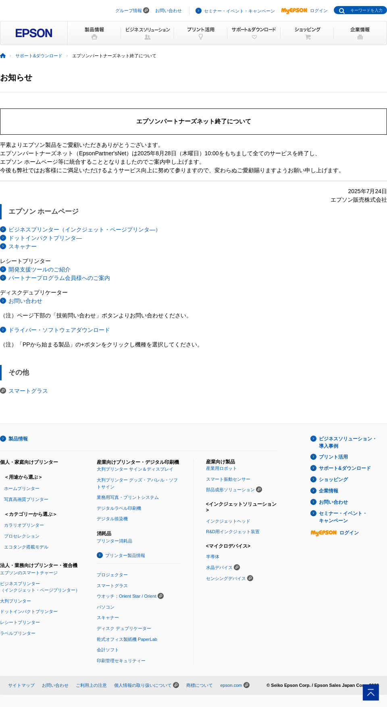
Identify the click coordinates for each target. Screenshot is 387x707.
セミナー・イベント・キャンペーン (239, 10)
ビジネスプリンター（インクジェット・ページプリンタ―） (84, 229)
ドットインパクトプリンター (29, 611)
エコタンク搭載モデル (26, 546)
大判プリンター (15, 601)
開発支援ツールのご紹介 (39, 269)
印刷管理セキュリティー (121, 660)
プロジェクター (112, 574)
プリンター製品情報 (125, 555)
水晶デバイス (219, 567)
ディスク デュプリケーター (124, 628)
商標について (199, 685)
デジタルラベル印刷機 (119, 508)
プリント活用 (333, 457)
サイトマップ (21, 685)
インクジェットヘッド (228, 521)
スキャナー (22, 246)
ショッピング (333, 479)
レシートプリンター (20, 622)
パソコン (105, 607)
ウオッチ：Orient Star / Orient (126, 596)
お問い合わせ (168, 10)
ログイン (304, 10)
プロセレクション (22, 536)
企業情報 (328, 491)
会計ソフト (108, 649)
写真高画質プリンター (26, 499)
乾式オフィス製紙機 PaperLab (127, 639)
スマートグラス (28, 391)
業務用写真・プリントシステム (128, 497)
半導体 (212, 556)
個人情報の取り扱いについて (143, 685)
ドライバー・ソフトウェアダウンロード (59, 330)
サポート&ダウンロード (38, 55)
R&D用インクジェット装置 (233, 531)
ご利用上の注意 (91, 685)
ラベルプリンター (17, 633)
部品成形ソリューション (230, 489)
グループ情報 (128, 10)
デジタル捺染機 (112, 518)
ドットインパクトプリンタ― (45, 238)
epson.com (231, 685)
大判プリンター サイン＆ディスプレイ (135, 469)
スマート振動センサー (228, 479)
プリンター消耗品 (114, 540)
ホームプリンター (22, 488)
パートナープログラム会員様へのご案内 (59, 278)
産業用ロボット (221, 468)
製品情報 (18, 439)
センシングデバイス (226, 578)
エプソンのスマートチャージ (29, 572)
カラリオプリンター (24, 525)
